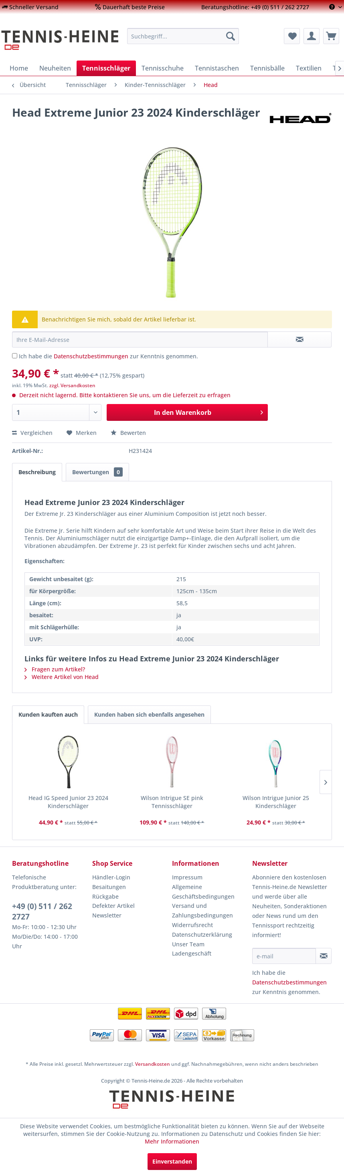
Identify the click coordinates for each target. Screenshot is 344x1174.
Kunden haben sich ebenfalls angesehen (149, 714)
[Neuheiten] (55, 68)
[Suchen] (230, 36)
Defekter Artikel (113, 905)
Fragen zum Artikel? (54, 669)
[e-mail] (284, 956)
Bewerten (128, 432)
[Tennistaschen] (217, 68)
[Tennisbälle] (267, 68)
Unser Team (188, 944)
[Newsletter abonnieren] (324, 956)
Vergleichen (32, 432)
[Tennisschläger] (106, 68)
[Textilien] (308, 68)
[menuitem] (30, 7)
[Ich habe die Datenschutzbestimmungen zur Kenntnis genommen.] (14, 355)
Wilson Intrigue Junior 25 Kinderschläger (276, 802)
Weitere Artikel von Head (61, 677)
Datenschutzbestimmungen (91, 356)
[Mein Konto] (312, 36)
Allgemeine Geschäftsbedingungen (203, 891)
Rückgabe (105, 896)
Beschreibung (37, 472)
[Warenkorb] (331, 36)
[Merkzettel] (292, 36)
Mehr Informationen (172, 1141)
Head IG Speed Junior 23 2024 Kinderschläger (68, 802)
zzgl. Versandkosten (72, 385)
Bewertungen (97, 472)
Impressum (187, 877)
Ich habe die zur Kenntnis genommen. (108, 356)
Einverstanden (172, 1161)
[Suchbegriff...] (183, 36)
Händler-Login (111, 877)
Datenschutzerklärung (202, 934)
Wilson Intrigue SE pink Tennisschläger (172, 802)
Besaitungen (109, 887)
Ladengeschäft (191, 953)
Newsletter (106, 915)
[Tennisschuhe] (162, 68)
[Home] (19, 68)
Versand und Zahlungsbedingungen (202, 910)
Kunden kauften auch (48, 714)
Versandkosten (152, 1064)
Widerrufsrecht (192, 925)
